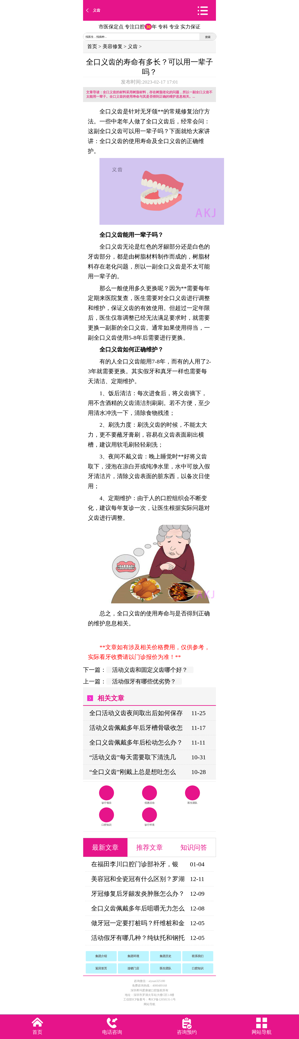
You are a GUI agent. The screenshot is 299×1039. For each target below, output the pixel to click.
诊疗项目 (106, 794)
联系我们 (197, 956)
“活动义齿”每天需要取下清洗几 (132, 757)
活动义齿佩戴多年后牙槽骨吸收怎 (136, 727)
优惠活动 (149, 794)
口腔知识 (106, 816)
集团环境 (133, 956)
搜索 (208, 37)
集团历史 (165, 956)
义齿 (96, 10)
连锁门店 (133, 968)
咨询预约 (187, 1032)
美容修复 (113, 46)
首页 (92, 46)
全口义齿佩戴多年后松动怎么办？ (136, 742)
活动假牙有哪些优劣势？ (144, 681)
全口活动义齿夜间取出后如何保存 (136, 713)
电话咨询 (112, 1032)
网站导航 (149, 1004)
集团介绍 (101, 956)
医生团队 (192, 794)
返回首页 (101, 968)
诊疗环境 (149, 816)
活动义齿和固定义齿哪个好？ (150, 670)
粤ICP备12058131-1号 (161, 999)
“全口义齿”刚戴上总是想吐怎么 (132, 771)
